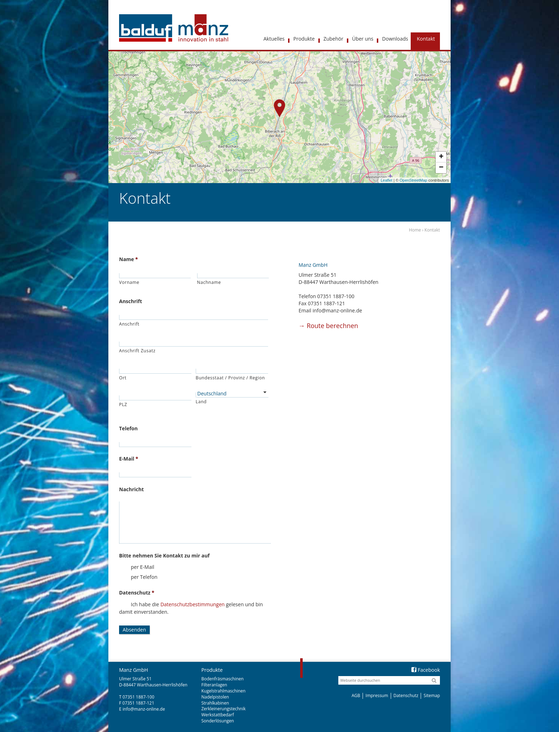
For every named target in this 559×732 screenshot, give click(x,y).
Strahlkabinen (215, 703)
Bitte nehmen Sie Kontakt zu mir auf (164, 555)
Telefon (128, 428)
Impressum (376, 695)
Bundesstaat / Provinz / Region (230, 378)
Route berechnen (328, 325)
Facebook (425, 669)
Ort (123, 378)
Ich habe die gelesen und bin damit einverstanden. (191, 608)
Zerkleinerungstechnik (223, 709)
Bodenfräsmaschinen (222, 679)
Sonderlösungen (217, 721)
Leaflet (387, 180)
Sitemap (432, 695)
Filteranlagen (214, 685)
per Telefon (144, 576)
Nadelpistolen (215, 697)
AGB (356, 695)
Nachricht (131, 489)
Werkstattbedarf (217, 715)
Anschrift (130, 301)
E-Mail (128, 459)
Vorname (129, 282)
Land (201, 402)
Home (415, 230)
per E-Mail (142, 567)
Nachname (209, 282)
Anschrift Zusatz (137, 351)
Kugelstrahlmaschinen (223, 691)
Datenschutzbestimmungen (192, 604)
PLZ (123, 404)
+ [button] (441, 157)
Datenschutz (136, 593)
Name (128, 259)
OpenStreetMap (413, 180)
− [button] (441, 167)
